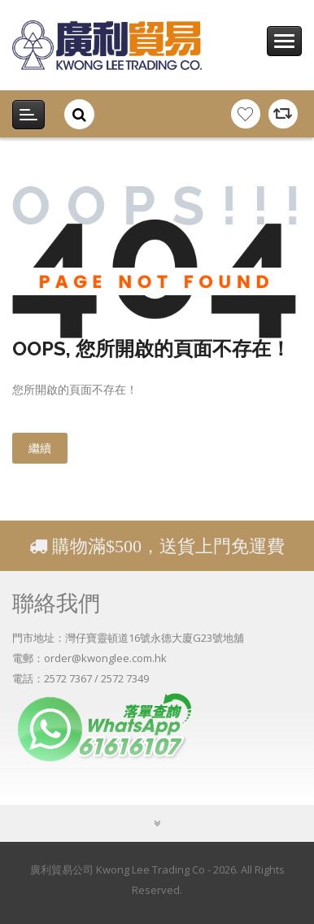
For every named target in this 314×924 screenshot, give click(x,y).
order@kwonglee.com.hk (105, 658)
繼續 (39, 447)
